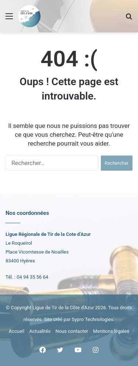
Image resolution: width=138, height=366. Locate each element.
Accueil (16, 331)
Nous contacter (72, 331)
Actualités (39, 331)
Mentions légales (111, 331)
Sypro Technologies (92, 319)
